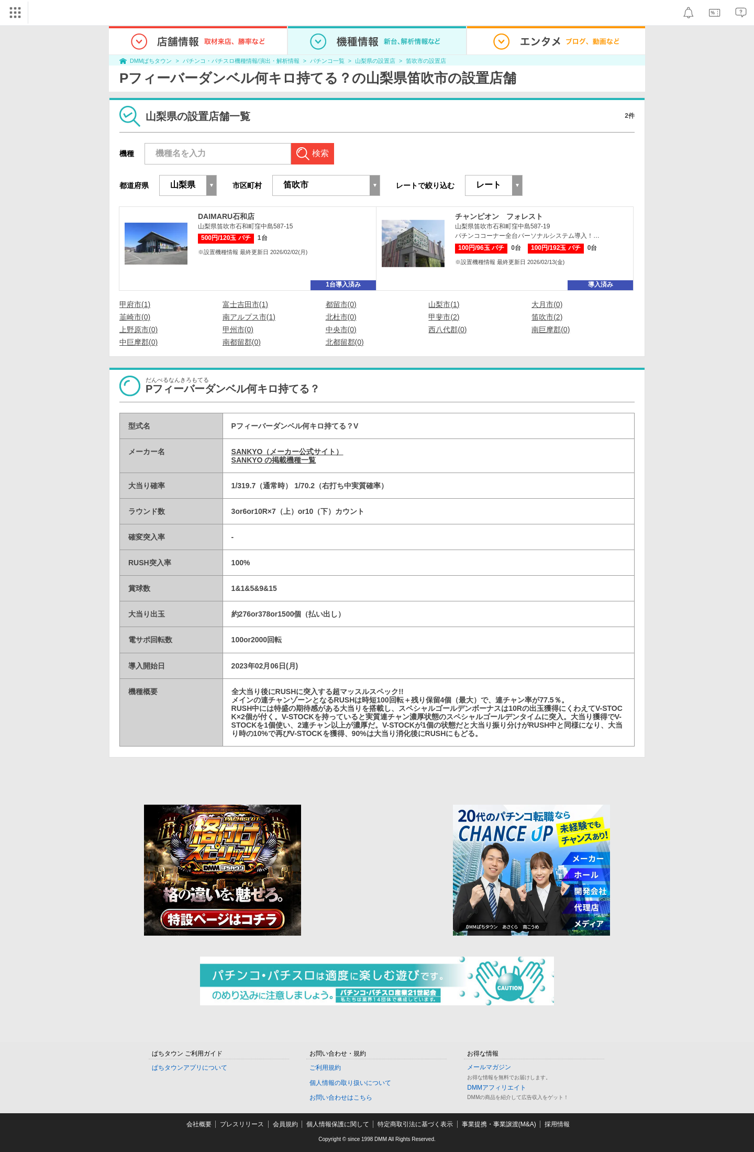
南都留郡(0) (242, 342)
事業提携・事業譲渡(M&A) (499, 1124)
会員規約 (285, 1124)
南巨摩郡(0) (550, 329)
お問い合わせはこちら (340, 1097)
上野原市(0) (138, 329)
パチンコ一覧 (327, 61)
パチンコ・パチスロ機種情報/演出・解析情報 (241, 61)
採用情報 (557, 1124)
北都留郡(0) (345, 342)
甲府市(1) (134, 304)
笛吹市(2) (546, 317)
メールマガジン (489, 1067)
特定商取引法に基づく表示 (415, 1124)
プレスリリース (242, 1124)
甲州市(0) (238, 329)
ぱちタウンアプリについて (189, 1067)
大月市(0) (546, 304)
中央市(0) (341, 329)
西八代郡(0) (447, 329)
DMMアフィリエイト (496, 1087)
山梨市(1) (443, 304)
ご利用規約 (325, 1067)
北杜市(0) (341, 317)
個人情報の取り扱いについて (350, 1083)
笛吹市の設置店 (426, 61)
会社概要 (199, 1124)
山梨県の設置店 (375, 61)
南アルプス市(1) (249, 317)
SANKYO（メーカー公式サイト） (287, 451)
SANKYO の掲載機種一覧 (273, 460)
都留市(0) (341, 304)
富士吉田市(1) (245, 304)
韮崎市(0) (134, 317)
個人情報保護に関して (337, 1124)
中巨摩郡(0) (138, 342)
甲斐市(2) (443, 317)
